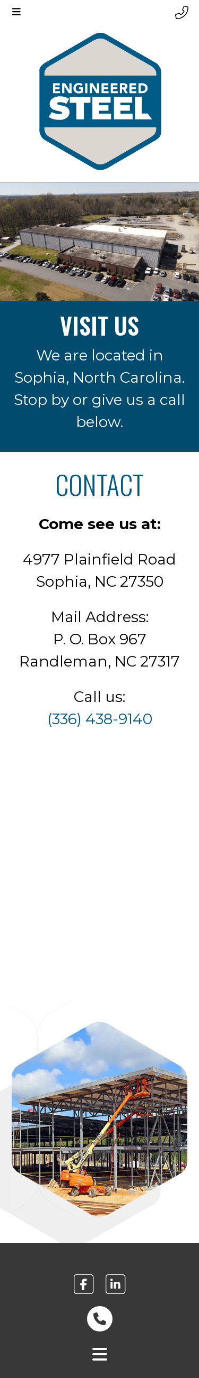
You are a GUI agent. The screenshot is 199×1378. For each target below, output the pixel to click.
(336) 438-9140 (99, 719)
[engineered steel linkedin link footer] (115, 1284)
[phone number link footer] (99, 1318)
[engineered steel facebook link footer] (84, 1284)
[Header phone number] (181, 13)
